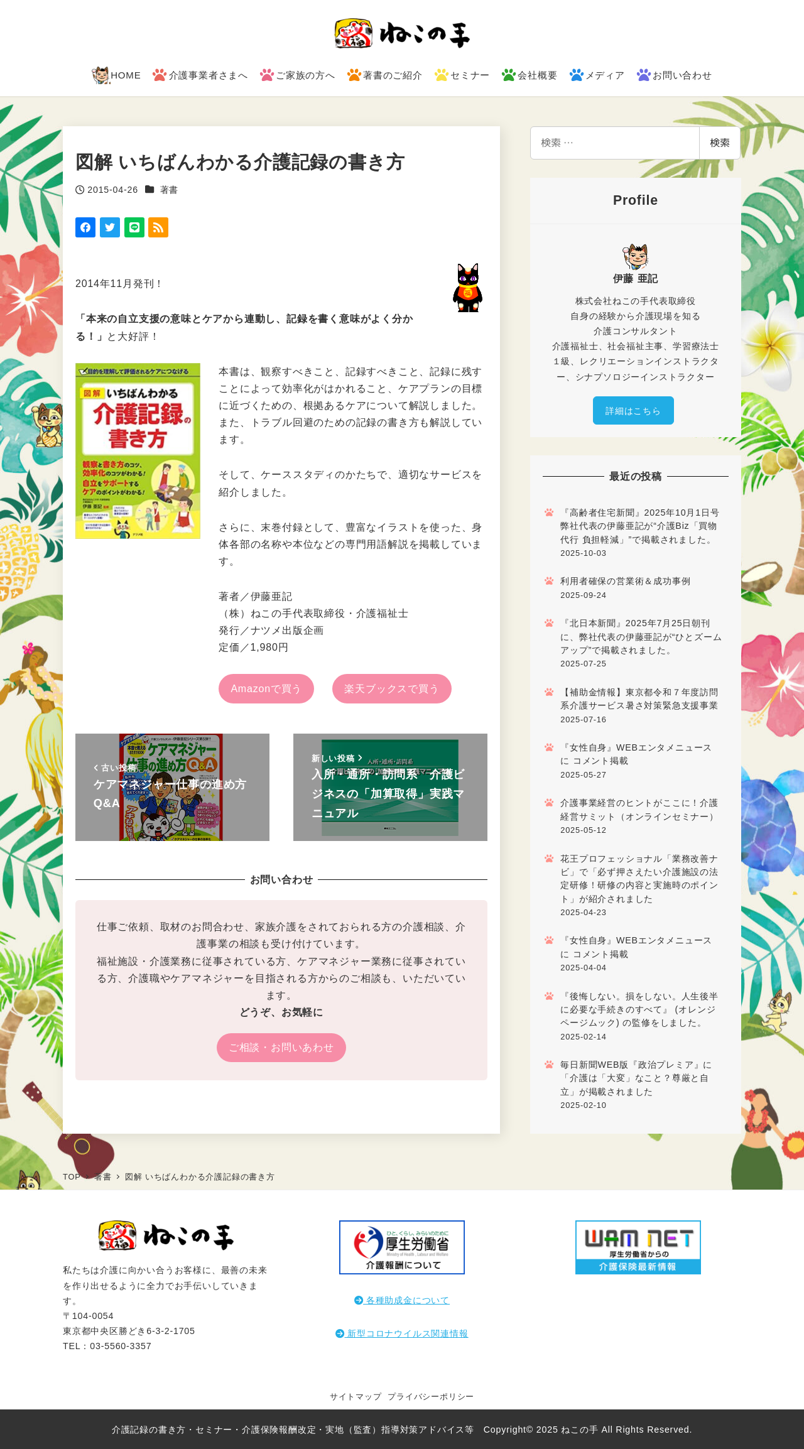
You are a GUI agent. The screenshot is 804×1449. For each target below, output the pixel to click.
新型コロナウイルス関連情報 (401, 1333)
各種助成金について (402, 1300)
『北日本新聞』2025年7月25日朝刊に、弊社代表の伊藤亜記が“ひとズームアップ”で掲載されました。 (641, 636)
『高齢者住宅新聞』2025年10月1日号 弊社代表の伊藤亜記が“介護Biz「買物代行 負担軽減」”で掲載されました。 (639, 526)
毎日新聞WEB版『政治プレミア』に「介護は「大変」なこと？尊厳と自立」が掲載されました (636, 1078)
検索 (720, 142)
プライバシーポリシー (431, 1396)
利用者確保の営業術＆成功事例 (625, 581)
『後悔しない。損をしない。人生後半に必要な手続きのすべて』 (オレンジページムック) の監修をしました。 (639, 1009)
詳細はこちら (633, 411)
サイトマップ (356, 1396)
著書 (169, 190)
